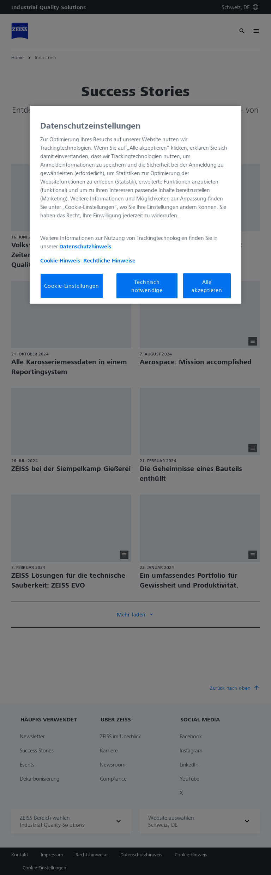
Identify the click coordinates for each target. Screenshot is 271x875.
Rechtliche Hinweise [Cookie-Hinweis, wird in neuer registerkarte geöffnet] (109, 260)
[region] (135, 204)
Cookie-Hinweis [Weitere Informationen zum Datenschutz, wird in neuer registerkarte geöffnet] (60, 260)
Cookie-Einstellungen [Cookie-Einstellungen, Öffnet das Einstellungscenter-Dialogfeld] (71, 286)
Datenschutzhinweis (85, 246)
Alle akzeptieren (207, 285)
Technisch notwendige (147, 285)
